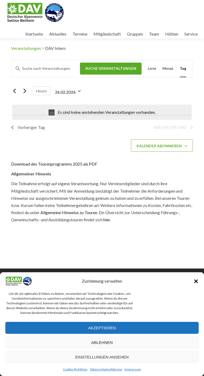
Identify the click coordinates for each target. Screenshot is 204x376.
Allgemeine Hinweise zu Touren (68, 212)
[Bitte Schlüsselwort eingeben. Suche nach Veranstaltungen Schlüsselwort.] (45, 68)
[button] (196, 281)
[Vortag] (14, 91)
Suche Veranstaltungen (110, 68)
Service (191, 33)
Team (154, 33)
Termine (80, 33)
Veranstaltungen (26, 48)
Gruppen (135, 33)
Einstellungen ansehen (102, 357)
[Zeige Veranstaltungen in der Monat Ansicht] (168, 68)
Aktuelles (57, 33)
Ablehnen (102, 342)
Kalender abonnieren (159, 146)
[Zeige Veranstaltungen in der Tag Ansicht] (183, 68)
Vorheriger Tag (28, 127)
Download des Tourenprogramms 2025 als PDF (54, 163)
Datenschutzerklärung (106, 369)
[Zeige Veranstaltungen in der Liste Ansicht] (152, 68)
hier (106, 219)
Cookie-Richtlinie (75, 369)
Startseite (34, 33)
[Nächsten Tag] (25, 91)
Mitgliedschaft (107, 33)
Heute (41, 91)
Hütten (171, 33)
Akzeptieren (102, 328)
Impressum (133, 369)
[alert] (102, 112)
